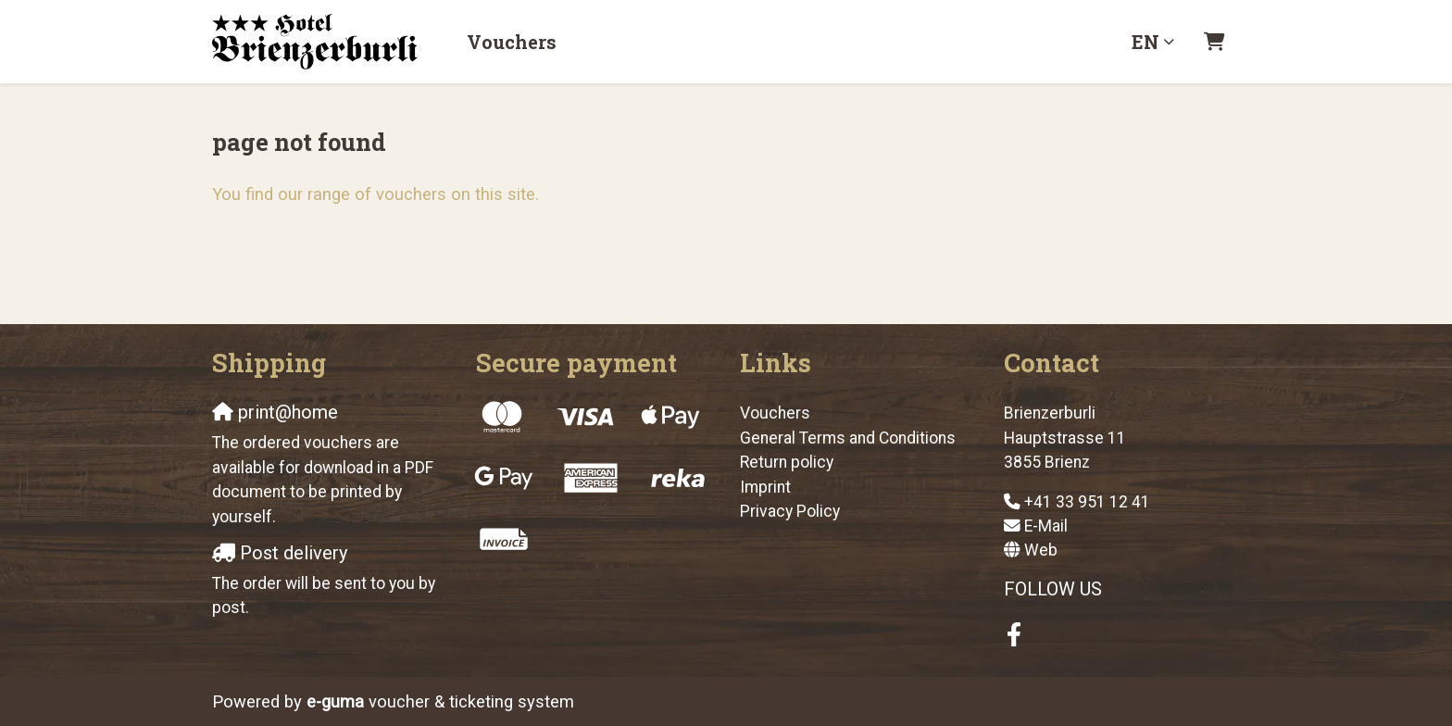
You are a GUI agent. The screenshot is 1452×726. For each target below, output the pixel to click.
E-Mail (1046, 526)
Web (1041, 550)
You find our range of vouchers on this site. (375, 194)
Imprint (765, 487)
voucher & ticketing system (440, 701)
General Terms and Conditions (848, 438)
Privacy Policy (790, 511)
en (1145, 42)
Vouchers (512, 42)
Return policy (786, 462)
